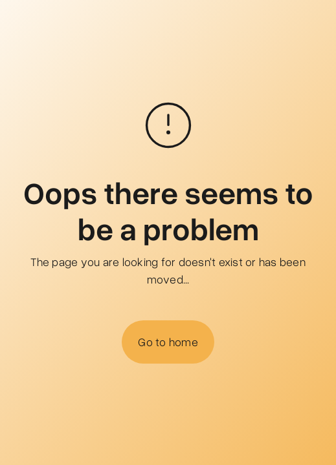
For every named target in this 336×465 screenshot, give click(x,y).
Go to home (168, 342)
